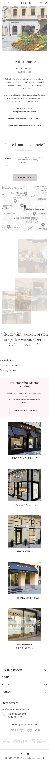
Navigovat (24, 177)
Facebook (21, 753)
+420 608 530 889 (17, 714)
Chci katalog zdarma (26, 411)
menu (4, 3)
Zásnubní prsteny (10, 360)
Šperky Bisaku (8, 370)
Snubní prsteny (9, 365)
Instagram (28, 753)
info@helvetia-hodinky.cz (24, 111)
